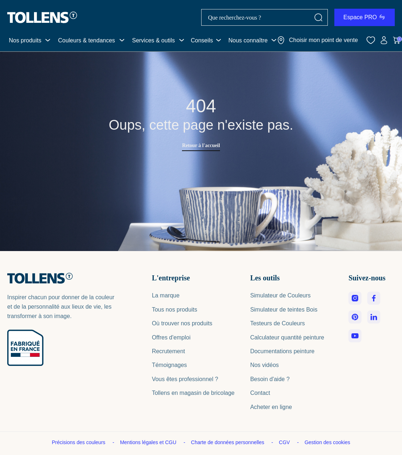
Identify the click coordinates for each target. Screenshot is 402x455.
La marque (166, 295)
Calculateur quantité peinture (287, 337)
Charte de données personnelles (228, 442)
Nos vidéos (264, 365)
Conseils (202, 40)
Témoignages (169, 365)
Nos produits (25, 40)
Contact (260, 393)
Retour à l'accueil (201, 145)
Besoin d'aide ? (269, 379)
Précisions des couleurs (79, 442)
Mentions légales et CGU (149, 442)
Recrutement (168, 351)
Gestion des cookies (327, 442)
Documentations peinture (282, 351)
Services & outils (153, 40)
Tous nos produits (174, 309)
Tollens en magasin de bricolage (193, 393)
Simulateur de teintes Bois (283, 309)
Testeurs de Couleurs (277, 323)
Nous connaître (248, 40)
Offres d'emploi (171, 337)
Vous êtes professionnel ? (185, 379)
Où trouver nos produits (182, 323)
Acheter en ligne (271, 407)
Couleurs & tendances (86, 40)
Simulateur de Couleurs (280, 295)
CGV (285, 442)
